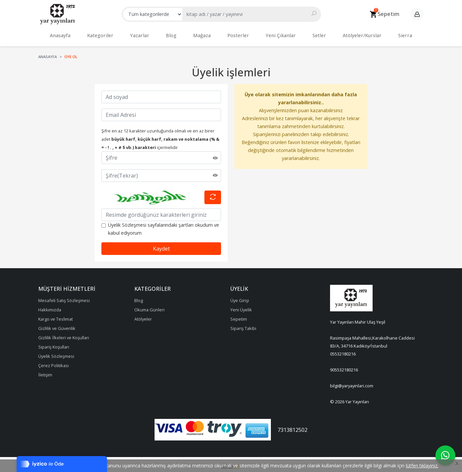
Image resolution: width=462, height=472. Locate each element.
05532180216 (343, 351)
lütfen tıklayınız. (422, 465)
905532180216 (344, 366)
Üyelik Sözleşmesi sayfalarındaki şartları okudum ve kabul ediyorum (163, 225)
